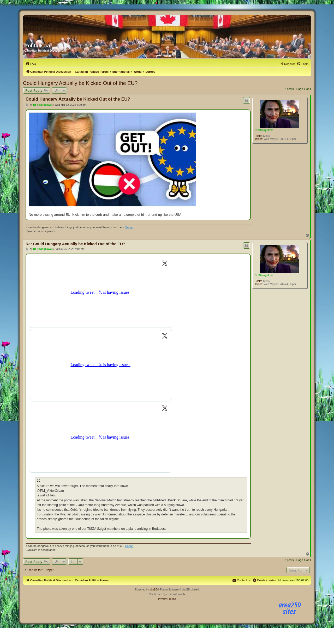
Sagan (129, 227)
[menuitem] (31, 64)
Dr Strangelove (264, 130)
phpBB (153, 589)
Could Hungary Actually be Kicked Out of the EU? (80, 83)
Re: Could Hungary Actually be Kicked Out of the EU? (75, 244)
